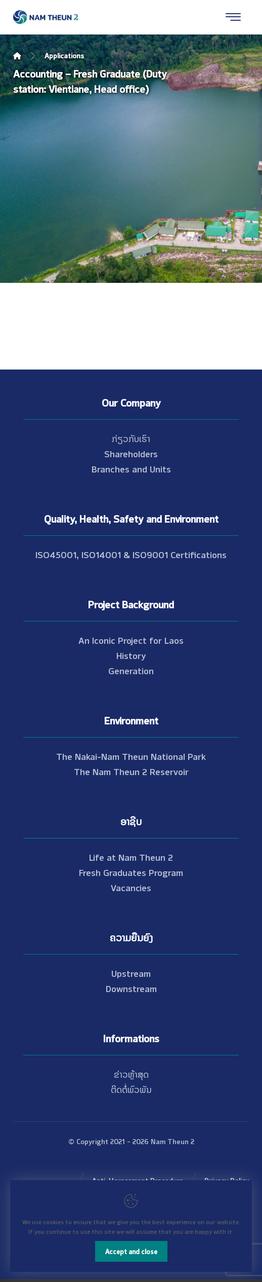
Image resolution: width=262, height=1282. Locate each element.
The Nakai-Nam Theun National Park (131, 756)
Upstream (131, 973)
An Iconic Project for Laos (131, 640)
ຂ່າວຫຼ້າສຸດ (131, 1074)
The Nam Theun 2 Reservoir (131, 771)
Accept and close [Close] (131, 1251)
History (131, 655)
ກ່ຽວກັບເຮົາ (131, 438)
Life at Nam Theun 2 (131, 857)
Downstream (131, 988)
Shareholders (131, 453)
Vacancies (131, 887)
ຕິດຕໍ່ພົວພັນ (131, 1089)
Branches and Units (131, 468)
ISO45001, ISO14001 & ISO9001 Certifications (131, 554)
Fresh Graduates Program (131, 872)
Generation (131, 670)
